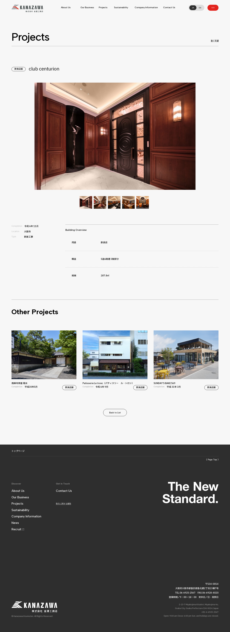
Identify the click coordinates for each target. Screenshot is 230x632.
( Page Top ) (212, 459)
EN (200, 8)
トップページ (18, 451)
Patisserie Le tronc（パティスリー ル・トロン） (115, 360)
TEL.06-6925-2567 (185, 592)
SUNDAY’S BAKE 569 (186, 360)
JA (193, 8)
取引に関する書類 (63, 504)
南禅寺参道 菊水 (44, 360)
